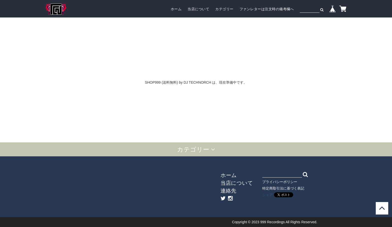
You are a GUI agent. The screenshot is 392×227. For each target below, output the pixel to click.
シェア (267, 195)
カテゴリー (224, 8)
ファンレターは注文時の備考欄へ (267, 8)
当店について (198, 8)
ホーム (176, 8)
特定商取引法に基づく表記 (283, 188)
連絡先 (228, 190)
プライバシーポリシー (279, 182)
